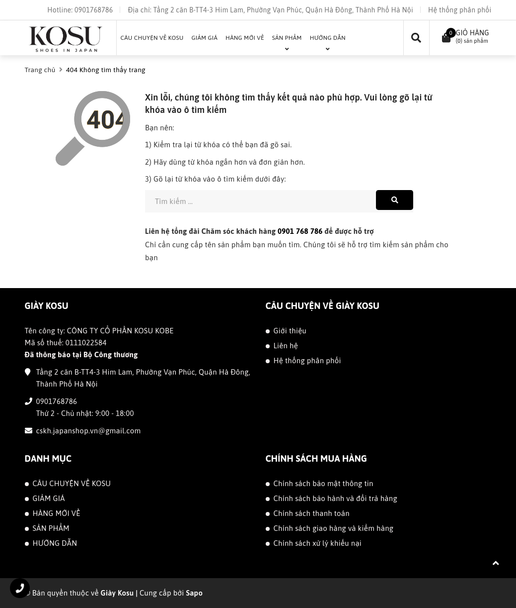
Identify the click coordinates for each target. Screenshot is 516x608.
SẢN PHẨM (51, 528)
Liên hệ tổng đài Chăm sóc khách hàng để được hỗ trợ (259, 231)
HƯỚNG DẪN (55, 543)
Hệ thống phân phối (459, 10)
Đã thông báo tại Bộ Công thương (81, 354)
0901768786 (93, 10)
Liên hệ (286, 345)
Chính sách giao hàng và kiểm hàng (334, 528)
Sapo (194, 593)
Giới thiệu (290, 330)
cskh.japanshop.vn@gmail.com (88, 430)
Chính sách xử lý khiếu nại (318, 543)
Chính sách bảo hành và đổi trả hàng (335, 498)
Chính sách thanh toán (312, 513)
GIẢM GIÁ (49, 498)
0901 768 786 (300, 231)
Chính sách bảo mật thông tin (323, 483)
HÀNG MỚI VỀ (56, 513)
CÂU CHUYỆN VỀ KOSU (72, 483)
